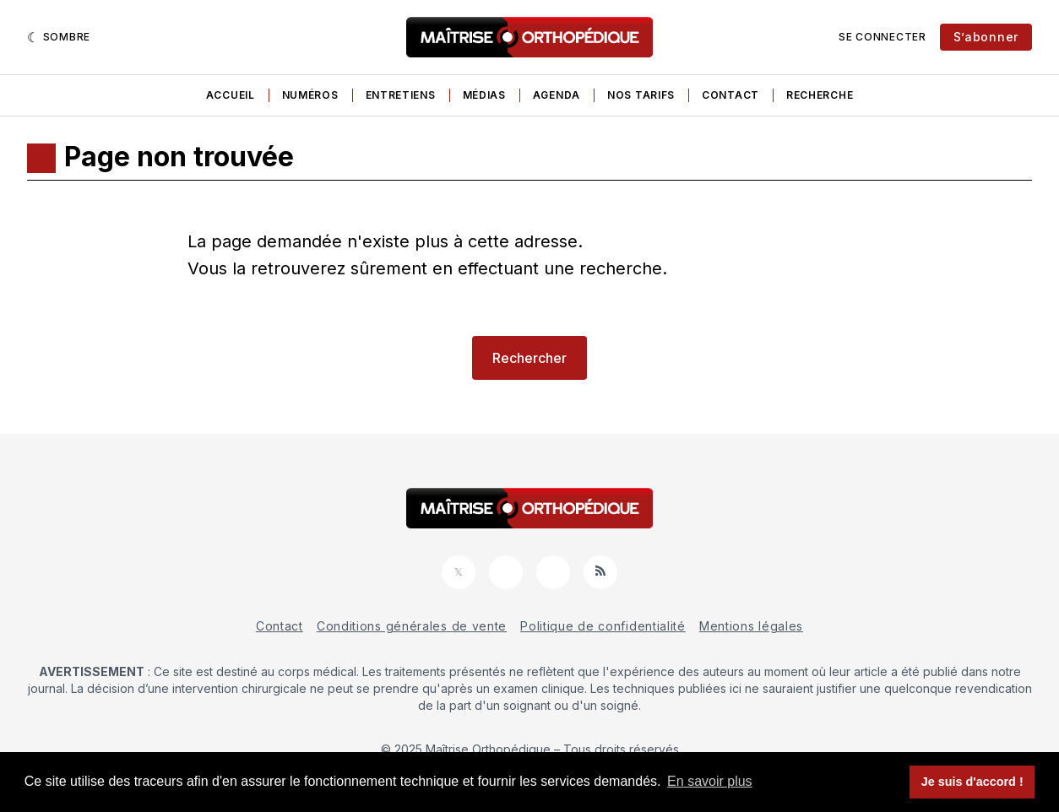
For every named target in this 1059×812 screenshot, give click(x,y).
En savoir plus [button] (709, 781)
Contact (730, 95)
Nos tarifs (641, 95)
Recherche (819, 95)
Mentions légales (751, 626)
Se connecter (882, 36)
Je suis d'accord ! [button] (972, 781)
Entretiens (401, 95)
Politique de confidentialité (603, 626)
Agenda (556, 95)
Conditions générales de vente (412, 626)
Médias (484, 95)
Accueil (230, 95)
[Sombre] (58, 37)
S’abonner (985, 37)
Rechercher (529, 357)
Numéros (310, 95)
